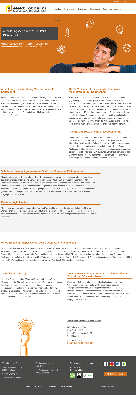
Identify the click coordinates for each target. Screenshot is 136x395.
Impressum (116, 1)
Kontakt (57, 21)
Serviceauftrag (116, 9)
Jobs (105, 9)
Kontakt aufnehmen (115, 374)
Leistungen (82, 9)
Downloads (28, 386)
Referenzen (95, 9)
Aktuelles (57, 9)
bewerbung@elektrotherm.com (80, 343)
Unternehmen (69, 9)
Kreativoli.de (110, 386)
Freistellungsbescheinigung (81, 363)
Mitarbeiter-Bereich (66, 386)
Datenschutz (126, 1)
